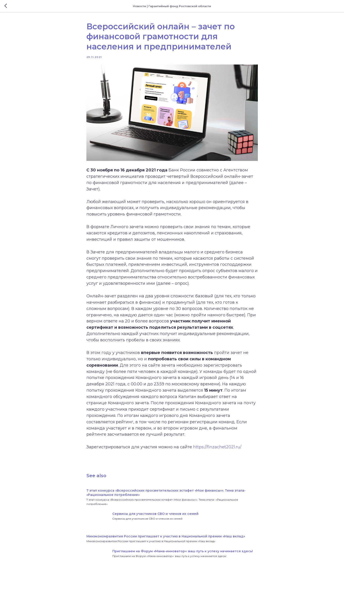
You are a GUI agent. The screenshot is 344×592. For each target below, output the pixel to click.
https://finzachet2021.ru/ (217, 446)
